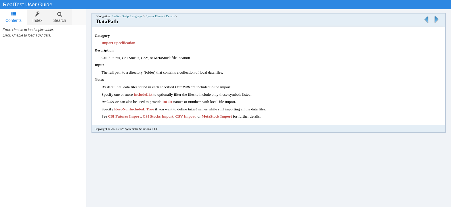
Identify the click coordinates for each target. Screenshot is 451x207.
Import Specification (124, 43)
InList (173, 101)
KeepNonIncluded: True (140, 109)
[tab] (13, 17)
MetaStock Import (222, 116)
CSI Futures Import (130, 116)
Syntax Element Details (165, 16)
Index (37, 17)
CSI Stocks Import (163, 116)
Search (59, 17)
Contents (13, 17)
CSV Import (191, 116)
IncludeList (148, 94)
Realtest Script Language (132, 16)
